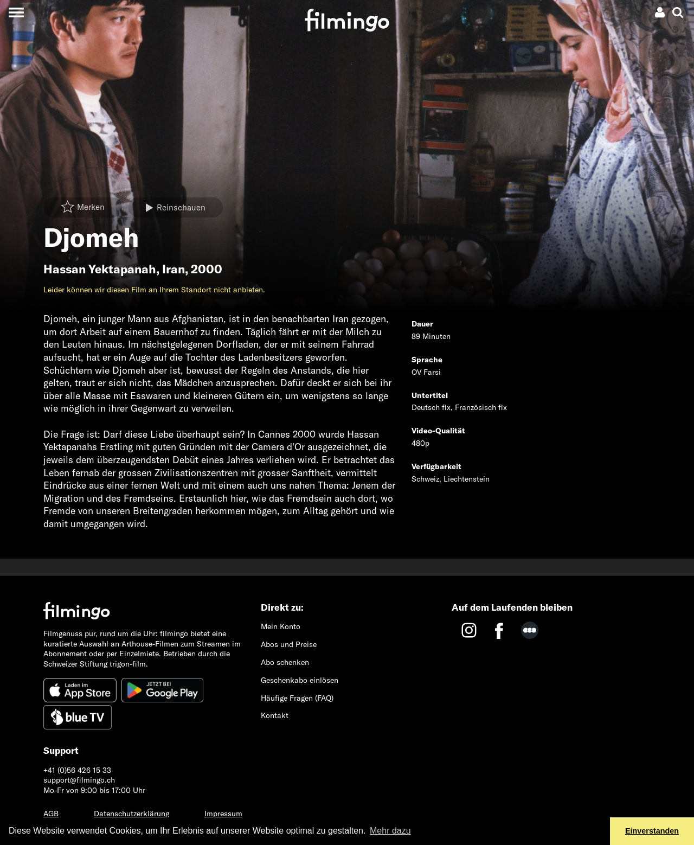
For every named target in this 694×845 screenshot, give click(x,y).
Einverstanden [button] (652, 831)
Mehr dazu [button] (390, 830)
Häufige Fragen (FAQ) (297, 698)
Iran (173, 269)
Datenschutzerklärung (131, 813)
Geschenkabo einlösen (299, 680)
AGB (51, 813)
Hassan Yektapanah (99, 269)
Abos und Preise (289, 644)
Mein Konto (280, 626)
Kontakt (274, 715)
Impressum (223, 813)
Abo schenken (285, 662)
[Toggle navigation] (16, 12)
